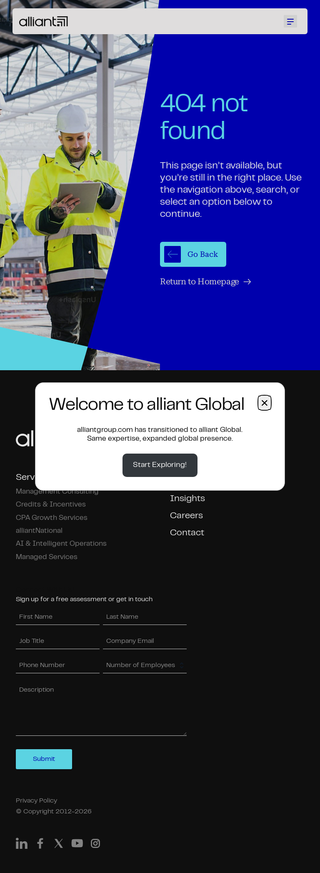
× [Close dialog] (264, 402)
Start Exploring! (160, 465)
